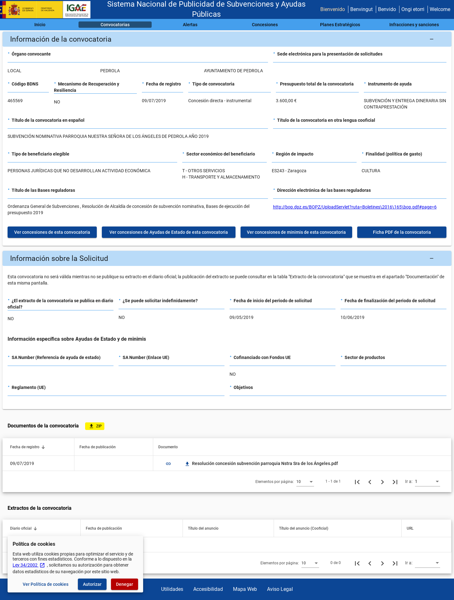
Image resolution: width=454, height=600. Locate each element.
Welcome (440, 9)
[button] (227, 39)
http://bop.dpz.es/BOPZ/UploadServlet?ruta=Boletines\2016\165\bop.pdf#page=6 (355, 206)
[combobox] (305, 481)
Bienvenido (332, 9)
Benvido (387, 9)
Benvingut (361, 9)
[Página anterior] (370, 481)
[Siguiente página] (382, 481)
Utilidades (172, 589)
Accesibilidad (208, 589)
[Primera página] (357, 481)
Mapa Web (245, 589)
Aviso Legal (280, 589)
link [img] (168, 464)
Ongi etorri (412, 9)
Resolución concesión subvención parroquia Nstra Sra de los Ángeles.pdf (261, 463)
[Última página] (395, 481)
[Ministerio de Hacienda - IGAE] (48, 9)
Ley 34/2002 (29, 565)
